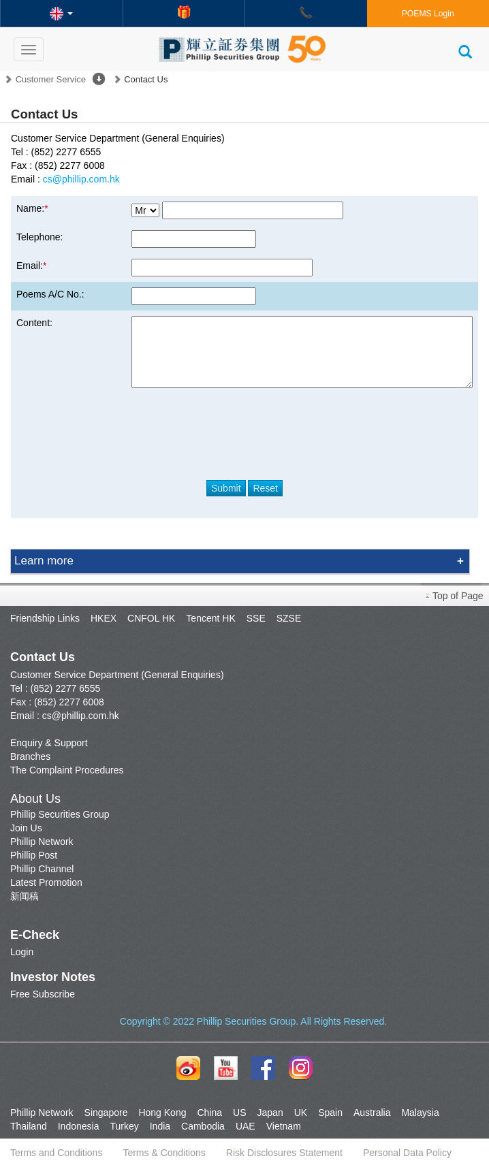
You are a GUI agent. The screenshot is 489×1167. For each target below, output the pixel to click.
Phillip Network (42, 841)
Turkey (124, 1126)
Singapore (106, 1112)
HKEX (103, 618)
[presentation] (244, 428)
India (160, 1126)
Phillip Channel (42, 868)
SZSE (289, 618)
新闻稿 (24, 896)
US (239, 1112)
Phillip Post (33, 855)
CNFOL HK (151, 618)
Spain (330, 1112)
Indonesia (78, 1126)
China (209, 1112)
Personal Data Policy (407, 1152)
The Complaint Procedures (67, 770)
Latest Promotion (46, 882)
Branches (30, 756)
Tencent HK (210, 618)
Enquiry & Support (49, 742)
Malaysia (420, 1112)
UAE (245, 1126)
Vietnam (283, 1126)
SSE (256, 618)
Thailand (28, 1126)
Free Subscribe (42, 994)
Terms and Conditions (56, 1152)
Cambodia (203, 1126)
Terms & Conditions (164, 1152)
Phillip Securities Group (60, 814)
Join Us (26, 827)
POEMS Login (428, 13)
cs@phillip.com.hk (81, 179)
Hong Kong (162, 1112)
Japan (270, 1112)
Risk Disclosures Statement (284, 1152)
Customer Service (51, 79)
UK (300, 1112)
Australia (371, 1112)
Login (21, 951)
